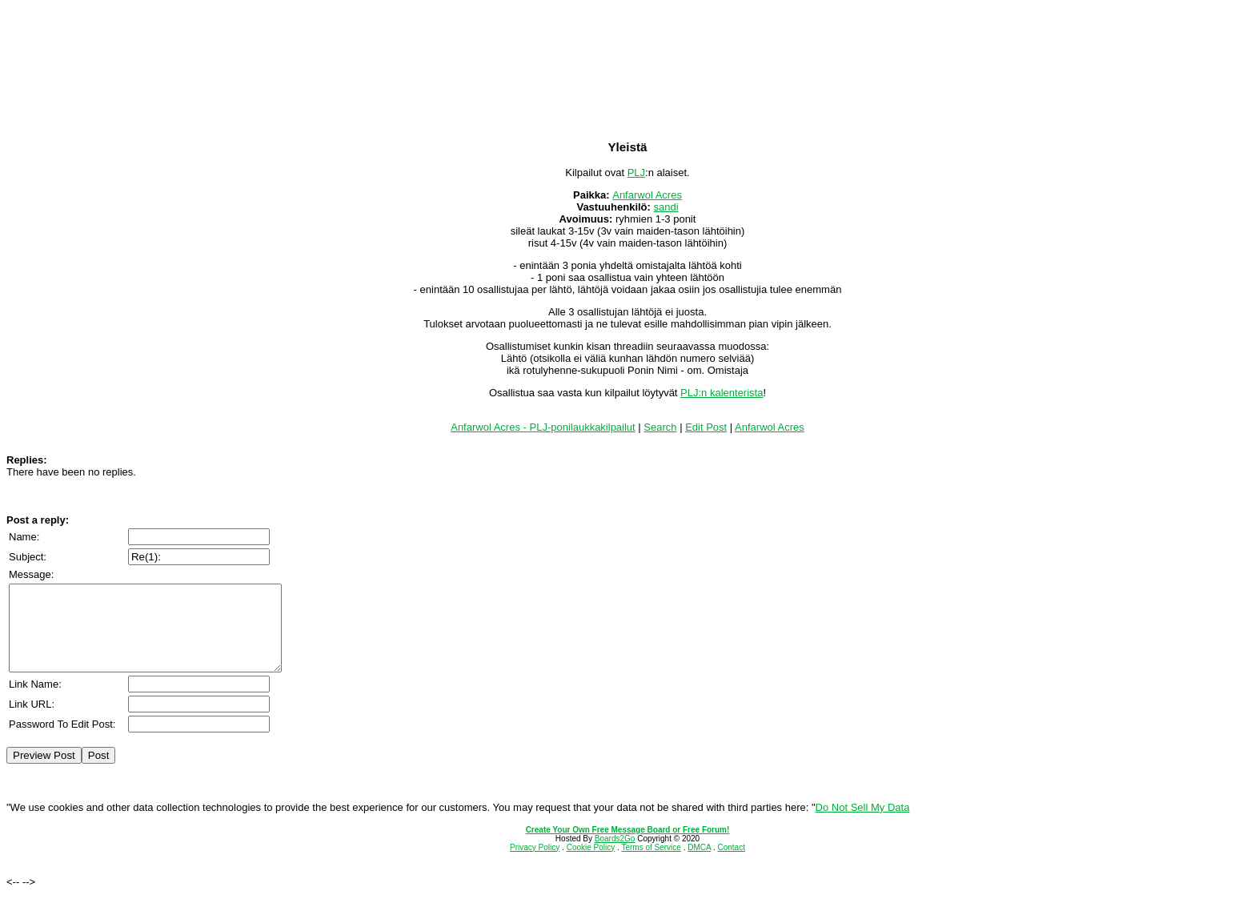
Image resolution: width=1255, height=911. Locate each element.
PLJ (636, 173)
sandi (666, 207)
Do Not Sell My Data (863, 824)
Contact (730, 864)
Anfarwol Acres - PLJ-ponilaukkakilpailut (543, 427)
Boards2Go (615, 855)
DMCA (699, 864)
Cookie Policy (591, 864)
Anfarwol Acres (647, 195)
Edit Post (706, 427)
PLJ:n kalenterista (721, 393)
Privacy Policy (534, 864)
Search (660, 427)
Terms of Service (650, 864)
